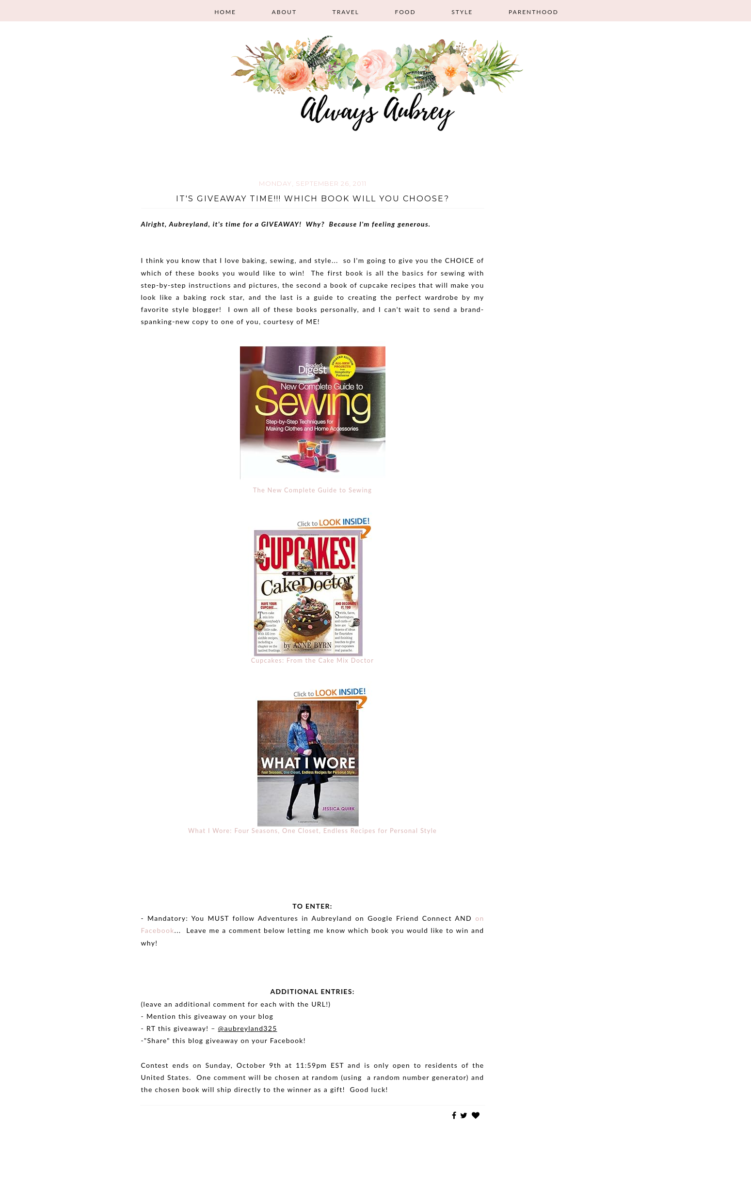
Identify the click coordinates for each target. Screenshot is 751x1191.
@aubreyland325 (247, 1028)
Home (225, 12)
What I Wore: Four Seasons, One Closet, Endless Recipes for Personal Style (312, 830)
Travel (346, 12)
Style (462, 12)
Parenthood (534, 12)
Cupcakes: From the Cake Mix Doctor (312, 660)
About (284, 12)
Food (405, 12)
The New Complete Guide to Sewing (312, 490)
